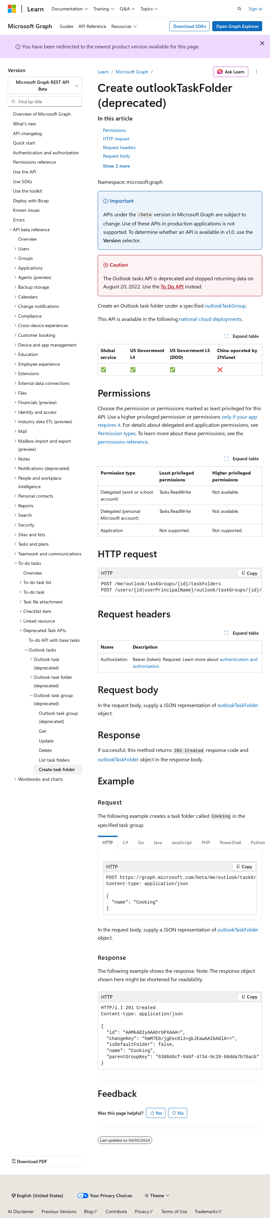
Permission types (117, 433)
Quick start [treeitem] (24, 143)
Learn (103, 72)
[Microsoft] (12, 9)
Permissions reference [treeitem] (34, 162)
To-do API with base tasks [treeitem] (54, 640)
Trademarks (206, 1211)
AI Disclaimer (21, 1211)
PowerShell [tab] (230, 842)
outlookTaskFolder (237, 705)
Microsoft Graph (132, 72)
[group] (180, 587)
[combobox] (45, 85)
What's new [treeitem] (24, 124)
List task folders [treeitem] (54, 760)
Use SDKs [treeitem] (22, 181)
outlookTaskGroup (225, 305)
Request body (116, 156)
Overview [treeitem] (27, 239)
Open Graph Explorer (237, 26)
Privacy (142, 1211)
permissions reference (123, 441)
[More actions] (256, 72)
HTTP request (116, 138)
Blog (88, 1211)
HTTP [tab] (108, 842)
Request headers (119, 147)
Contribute (116, 1211)
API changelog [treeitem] (27, 133)
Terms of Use (174, 1211)
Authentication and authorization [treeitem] (46, 152)
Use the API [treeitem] (24, 172)
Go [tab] (141, 842)
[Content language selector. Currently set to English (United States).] (37, 1195)
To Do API (172, 286)
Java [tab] (157, 842)
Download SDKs (189, 26)
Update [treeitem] (46, 741)
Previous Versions (59, 1211)
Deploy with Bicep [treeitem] (31, 200)
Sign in (255, 9)
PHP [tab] (206, 842)
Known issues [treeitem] (26, 210)
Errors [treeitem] (19, 220)
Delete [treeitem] (45, 750)
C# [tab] (125, 842)
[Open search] (239, 9)
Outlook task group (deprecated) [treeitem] (58, 717)
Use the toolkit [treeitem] (27, 191)
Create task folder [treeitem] (57, 769)
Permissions (114, 130)
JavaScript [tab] (182, 842)
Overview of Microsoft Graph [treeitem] (42, 114)
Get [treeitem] (42, 731)
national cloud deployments (210, 318)
